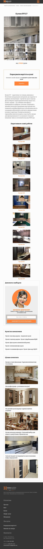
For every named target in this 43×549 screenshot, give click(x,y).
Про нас (6, 504)
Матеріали (7, 516)
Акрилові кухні (26, 335)
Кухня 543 (21, 193)
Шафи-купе (7, 513)
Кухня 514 (21, 244)
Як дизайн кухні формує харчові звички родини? (18, 409)
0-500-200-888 (10, 541)
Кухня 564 (21, 175)
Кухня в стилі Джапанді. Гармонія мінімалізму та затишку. (20, 362)
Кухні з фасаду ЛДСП (30, 349)
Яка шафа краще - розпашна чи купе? (17, 386)
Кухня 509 (21, 278)
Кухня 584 (21, 141)
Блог (5, 507)
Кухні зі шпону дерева (12, 339)
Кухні (5, 510)
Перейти (21, 83)
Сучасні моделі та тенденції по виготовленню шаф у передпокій (20, 456)
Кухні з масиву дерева (12, 335)
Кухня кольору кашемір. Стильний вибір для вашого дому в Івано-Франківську (20, 433)
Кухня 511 (21, 261)
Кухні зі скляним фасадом (14, 349)
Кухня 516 (21, 227)
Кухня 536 (21, 210)
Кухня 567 (21, 158)
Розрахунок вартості (10, 525)
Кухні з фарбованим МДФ (29, 339)
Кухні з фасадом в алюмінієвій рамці (17, 342)
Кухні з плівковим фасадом (14, 345)
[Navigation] (38, 2)
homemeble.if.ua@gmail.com (10, 545)
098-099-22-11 (11, 543)
